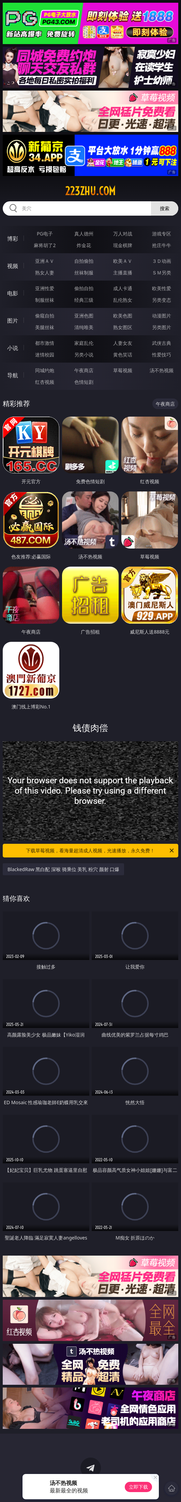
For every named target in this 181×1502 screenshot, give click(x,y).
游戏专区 (161, 233)
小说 (12, 348)
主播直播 (122, 272)
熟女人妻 (44, 272)
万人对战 (122, 233)
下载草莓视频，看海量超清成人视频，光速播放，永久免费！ (100, 851)
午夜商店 (83, 370)
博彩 (12, 238)
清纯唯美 (83, 327)
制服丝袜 (44, 300)
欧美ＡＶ (122, 261)
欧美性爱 (161, 288)
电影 (12, 293)
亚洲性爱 (44, 288)
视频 (12, 266)
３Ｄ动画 (161, 261)
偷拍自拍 (83, 288)
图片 (12, 320)
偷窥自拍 (44, 315)
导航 (12, 375)
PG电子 (45, 233)
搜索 (164, 208)
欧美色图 (122, 315)
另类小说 (83, 354)
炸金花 (84, 245)
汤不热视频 (162, 370)
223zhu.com (90, 191)
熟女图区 (122, 327)
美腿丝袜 (44, 327)
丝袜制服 (83, 272)
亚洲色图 (83, 315)
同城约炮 (44, 370)
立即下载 (138, 1487)
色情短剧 (83, 382)
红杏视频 (44, 382)
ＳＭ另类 (161, 272)
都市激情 (44, 343)
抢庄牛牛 (161, 245)
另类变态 (161, 300)
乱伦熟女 (122, 300)
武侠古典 (161, 343)
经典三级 (83, 300)
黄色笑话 (122, 354)
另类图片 (161, 327)
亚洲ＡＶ (44, 261)
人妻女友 (122, 343)
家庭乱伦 (83, 343)
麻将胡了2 (45, 245)
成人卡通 (122, 288)
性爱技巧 (161, 354)
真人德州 (83, 233)
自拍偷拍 (83, 261)
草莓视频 (122, 370)
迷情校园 (44, 354)
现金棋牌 (122, 245)
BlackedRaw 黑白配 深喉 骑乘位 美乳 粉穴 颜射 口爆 (63, 869)
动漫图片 (161, 315)
